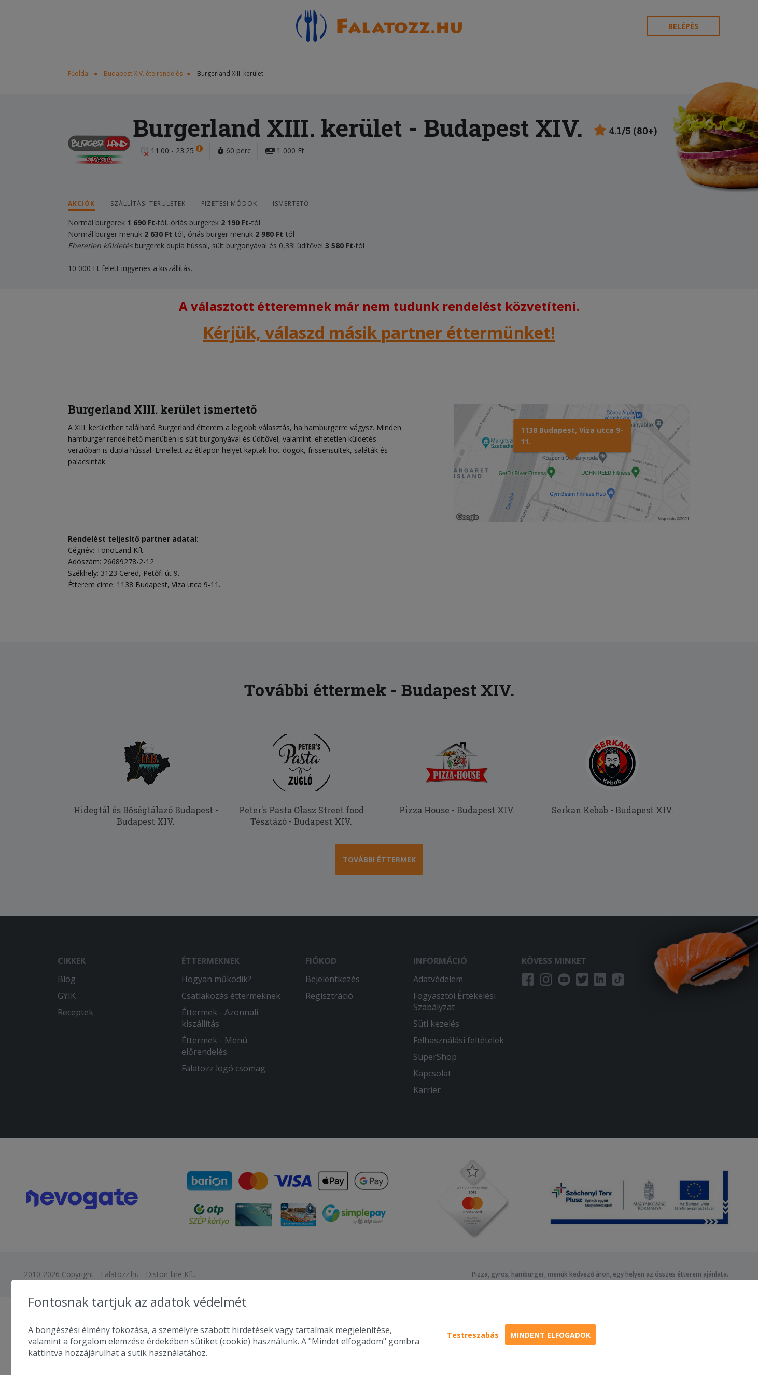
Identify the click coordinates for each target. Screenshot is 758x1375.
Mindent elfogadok (550, 1335)
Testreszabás (473, 1335)
